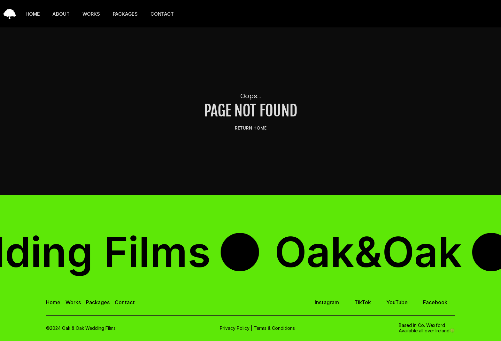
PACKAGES (125, 14)
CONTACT (162, 14)
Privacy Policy (235, 328)
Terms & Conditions (274, 328)
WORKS (91, 14)
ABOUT (60, 14)
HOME (33, 14)
